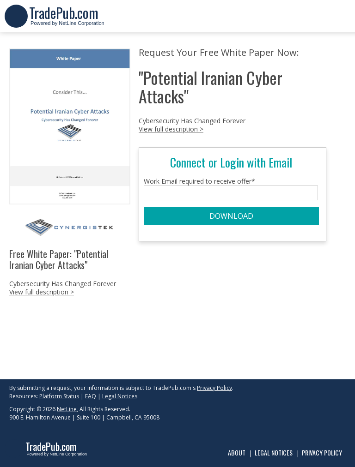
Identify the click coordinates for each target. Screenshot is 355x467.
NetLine (67, 409)
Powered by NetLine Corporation (66, 20)
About (236, 452)
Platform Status (59, 396)
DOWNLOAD (231, 216)
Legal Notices (119, 396)
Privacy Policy (214, 388)
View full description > (41, 291)
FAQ (90, 396)
